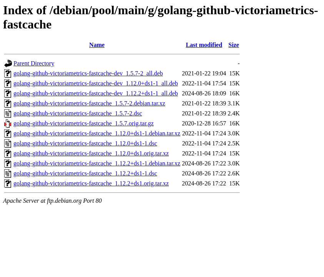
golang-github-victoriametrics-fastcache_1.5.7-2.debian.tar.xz (89, 103)
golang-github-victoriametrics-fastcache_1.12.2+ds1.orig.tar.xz (91, 183)
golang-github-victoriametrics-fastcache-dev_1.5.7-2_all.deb (88, 73)
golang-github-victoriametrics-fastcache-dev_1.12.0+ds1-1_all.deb (95, 83)
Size (233, 45)
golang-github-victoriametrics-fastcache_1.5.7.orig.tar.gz (83, 123)
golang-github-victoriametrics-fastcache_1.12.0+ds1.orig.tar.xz (91, 153)
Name (97, 45)
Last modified (204, 45)
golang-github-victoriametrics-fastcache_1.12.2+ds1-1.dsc (85, 173)
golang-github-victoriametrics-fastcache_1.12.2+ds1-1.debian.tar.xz (96, 163)
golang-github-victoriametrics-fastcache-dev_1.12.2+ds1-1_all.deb (95, 93)
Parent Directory (33, 63)
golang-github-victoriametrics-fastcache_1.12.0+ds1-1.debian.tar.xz (96, 133)
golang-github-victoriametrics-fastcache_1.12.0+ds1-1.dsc (85, 143)
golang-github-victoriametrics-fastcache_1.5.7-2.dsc (77, 113)
